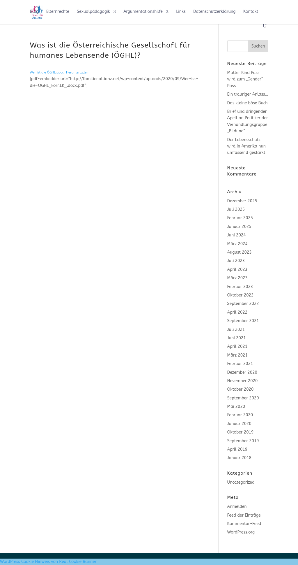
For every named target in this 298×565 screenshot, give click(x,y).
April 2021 (237, 346)
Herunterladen (77, 72)
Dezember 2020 (242, 372)
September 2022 (243, 303)
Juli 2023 (236, 260)
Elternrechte (57, 12)
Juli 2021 (236, 329)
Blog (34, 12)
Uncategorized (241, 482)
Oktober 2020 (240, 389)
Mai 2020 (236, 406)
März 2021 (237, 355)
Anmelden (237, 506)
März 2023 (237, 278)
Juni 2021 (236, 338)
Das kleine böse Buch (247, 103)
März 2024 (237, 243)
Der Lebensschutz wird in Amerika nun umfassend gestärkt (246, 146)
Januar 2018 (239, 457)
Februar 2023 (240, 286)
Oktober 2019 (240, 432)
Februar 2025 (240, 217)
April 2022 (237, 312)
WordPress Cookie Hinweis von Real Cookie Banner (48, 561)
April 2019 (237, 449)
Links (181, 12)
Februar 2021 (240, 363)
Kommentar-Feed (244, 523)
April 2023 (237, 269)
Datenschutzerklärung (214, 12)
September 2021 (243, 320)
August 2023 (239, 252)
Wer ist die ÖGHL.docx (46, 72)
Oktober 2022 (240, 295)
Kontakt (250, 12)
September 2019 (243, 440)
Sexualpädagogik (93, 12)
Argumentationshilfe (143, 12)
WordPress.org (241, 532)
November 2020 (242, 380)
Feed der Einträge (244, 515)
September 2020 (243, 398)
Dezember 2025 (242, 201)
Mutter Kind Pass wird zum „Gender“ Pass (245, 79)
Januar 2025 (239, 226)
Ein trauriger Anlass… (247, 94)
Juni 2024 (236, 235)
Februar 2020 (240, 415)
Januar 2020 (239, 423)
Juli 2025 (236, 209)
